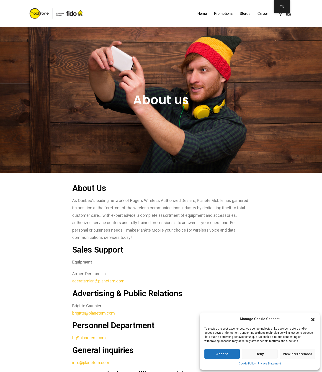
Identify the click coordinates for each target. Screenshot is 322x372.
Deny (260, 354)
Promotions (223, 13)
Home (202, 13)
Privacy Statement (269, 363)
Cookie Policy (247, 363)
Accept (222, 354)
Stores (245, 13)
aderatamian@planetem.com (98, 277)
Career (263, 13)
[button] (313, 319)
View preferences (297, 354)
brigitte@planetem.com (93, 309)
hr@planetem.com (89, 334)
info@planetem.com (90, 358)
